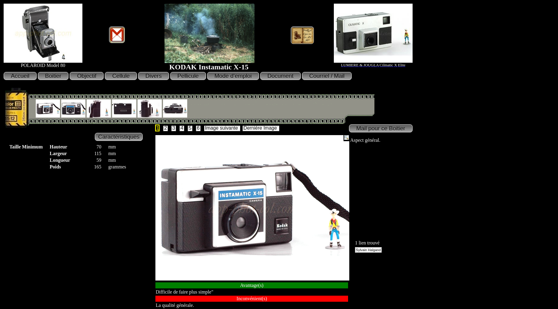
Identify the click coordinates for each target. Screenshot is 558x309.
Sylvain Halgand (368, 250)
